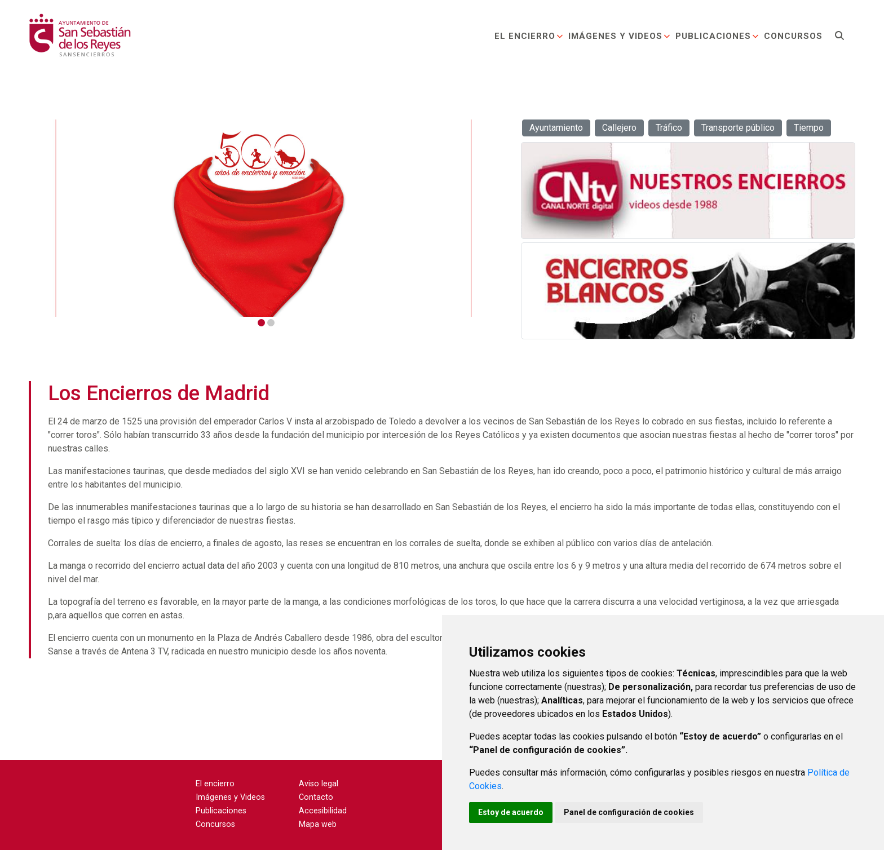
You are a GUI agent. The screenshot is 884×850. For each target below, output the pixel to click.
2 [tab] (271, 322)
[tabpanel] (265, 218)
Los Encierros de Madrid (158, 393)
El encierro (529, 36)
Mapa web (318, 824)
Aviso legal (318, 784)
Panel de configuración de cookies (629, 812)
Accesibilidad (323, 811)
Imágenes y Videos (619, 36)
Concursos (793, 36)
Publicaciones (717, 36)
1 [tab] (261, 322)
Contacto (316, 797)
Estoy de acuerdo (510, 812)
